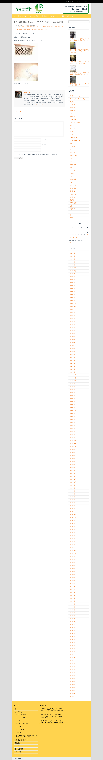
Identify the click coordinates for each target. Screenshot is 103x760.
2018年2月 (72, 541)
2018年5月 (72, 532)
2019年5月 (72, 497)
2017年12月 (73, 547)
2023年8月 (72, 351)
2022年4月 (72, 398)
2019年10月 (73, 482)
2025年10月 (73, 274)
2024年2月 (72, 333)
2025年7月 (72, 283)
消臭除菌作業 (73, 203)
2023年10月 (73, 345)
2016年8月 (72, 595)
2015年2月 (72, 648)
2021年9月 (72, 413)
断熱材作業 (73, 185)
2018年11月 (73, 514)
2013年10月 (73, 696)
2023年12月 (73, 339)
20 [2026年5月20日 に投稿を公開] (76, 237)
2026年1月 (72, 265)
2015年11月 (73, 622)
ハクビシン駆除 (35, 26)
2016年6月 (72, 601)
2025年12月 (73, 268)
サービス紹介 (23, 16)
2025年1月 (72, 300)
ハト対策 (18, 726)
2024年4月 (72, 327)
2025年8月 (72, 280)
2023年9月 (72, 348)
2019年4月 (72, 500)
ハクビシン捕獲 (28, 26)
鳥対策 (72, 218)
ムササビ (72, 149)
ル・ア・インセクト (43, 26)
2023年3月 (72, 366)
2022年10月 (73, 381)
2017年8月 (72, 559)
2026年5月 (72, 253)
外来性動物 (73, 164)
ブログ (52, 16)
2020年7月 (72, 455)
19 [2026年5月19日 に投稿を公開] (73, 237)
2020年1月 (72, 473)
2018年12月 (73, 512)
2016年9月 (72, 592)
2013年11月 (73, 693)
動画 (71, 161)
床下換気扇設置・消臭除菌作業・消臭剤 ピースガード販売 (26, 736)
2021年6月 (72, 422)
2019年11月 (73, 479)
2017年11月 (73, 550)
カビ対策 (72, 105)
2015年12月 (73, 619)
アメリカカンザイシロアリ (77, 99)
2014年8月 (72, 666)
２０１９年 (18, 26)
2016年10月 (73, 589)
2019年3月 (72, 503)
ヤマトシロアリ (74, 152)
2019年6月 (72, 494)
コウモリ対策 (20, 729)
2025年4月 (72, 291)
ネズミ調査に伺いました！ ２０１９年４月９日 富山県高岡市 (38, 22)
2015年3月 (72, 645)
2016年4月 (72, 607)
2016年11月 (73, 586)
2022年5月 (72, 396)
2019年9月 (72, 485)
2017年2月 (72, 577)
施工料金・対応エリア (35, 16)
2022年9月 (72, 384)
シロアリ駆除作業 (21, 714)
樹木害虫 (72, 197)
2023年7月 (72, 354)
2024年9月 (72, 312)
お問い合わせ (70, 16)
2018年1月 (72, 544)
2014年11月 (73, 657)
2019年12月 (73, 476)
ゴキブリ (72, 110)
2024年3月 (72, 330)
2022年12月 (73, 375)
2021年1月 (72, 437)
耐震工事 (72, 209)
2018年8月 (72, 523)
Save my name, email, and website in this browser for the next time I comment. (36, 154)
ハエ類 (72, 131)
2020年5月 (72, 461)
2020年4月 (72, 464)
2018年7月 (72, 526)
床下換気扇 (73, 179)
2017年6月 (72, 565)
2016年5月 (72, 604)
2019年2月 (72, 506)
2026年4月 (72, 256)
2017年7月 (72, 562)
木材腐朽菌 (73, 194)
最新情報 (72, 191)
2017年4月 (72, 571)
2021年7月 (72, 419)
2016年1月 (72, 616)
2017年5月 (72, 568)
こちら (85, 11)
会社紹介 (46, 16)
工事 (71, 176)
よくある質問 (60, 16)
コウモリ (72, 108)
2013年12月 (73, 690)
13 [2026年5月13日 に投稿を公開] (76, 235)
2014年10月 (73, 660)
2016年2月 (72, 613)
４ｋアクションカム (75, 96)
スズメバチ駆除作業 (22, 723)
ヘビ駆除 (18, 720)
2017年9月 (72, 556)
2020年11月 (73, 443)
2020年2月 (72, 470)
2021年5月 (72, 425)
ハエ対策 (18, 732)
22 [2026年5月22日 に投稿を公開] (82, 237)
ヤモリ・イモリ (74, 155)
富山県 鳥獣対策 (32, 28)
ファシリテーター (75, 140)
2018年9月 (72, 520)
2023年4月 (72, 363)
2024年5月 (72, 324)
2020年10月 (73, 446)
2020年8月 (72, 452)
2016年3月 (72, 610)
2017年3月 (72, 574)
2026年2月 (72, 262)
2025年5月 (72, 288)
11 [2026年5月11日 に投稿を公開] (70, 235)
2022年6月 (72, 393)
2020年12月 (73, 440)
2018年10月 (73, 517)
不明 (71, 158)
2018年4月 (72, 535)
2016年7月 (72, 598)
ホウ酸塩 (72, 146)
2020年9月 (72, 449)
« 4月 (69, 242)
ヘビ (71, 143)
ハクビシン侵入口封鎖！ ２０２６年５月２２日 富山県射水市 (52, 709)
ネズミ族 (72, 128)
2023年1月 (72, 372)
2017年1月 (72, 580)
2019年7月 (72, 491)
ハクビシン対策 (20, 717)
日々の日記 (73, 188)
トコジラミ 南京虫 (75, 122)
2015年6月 (72, 636)
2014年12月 (73, 654)
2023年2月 (72, 369)
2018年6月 (72, 529)
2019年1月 (72, 509)
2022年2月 (72, 404)
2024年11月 (73, 306)
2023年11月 (73, 342)
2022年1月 (72, 407)
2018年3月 (72, 538)
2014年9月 (72, 663)
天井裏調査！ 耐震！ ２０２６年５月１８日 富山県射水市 (52, 721)
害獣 (71, 167)
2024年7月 (72, 318)
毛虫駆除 (72, 200)
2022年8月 (72, 387)
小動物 (72, 173)
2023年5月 (72, 360)
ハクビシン (22, 26)
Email (43, 145)
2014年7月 (72, 669)
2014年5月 (72, 675)
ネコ (71, 125)
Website (44, 150)
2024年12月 (73, 303)
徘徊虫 (72, 182)
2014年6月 (72, 672)
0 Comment (63, 28)
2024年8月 (72, 315)
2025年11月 (73, 271)
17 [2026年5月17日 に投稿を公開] (88, 235)
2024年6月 (72, 321)
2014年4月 (72, 678)
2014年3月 (72, 681)
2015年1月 (72, 651)
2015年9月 (72, 627)
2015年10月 (73, 625)
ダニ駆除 (72, 116)
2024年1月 (72, 336)
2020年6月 (72, 458)
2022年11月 (73, 378)
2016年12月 (73, 583)
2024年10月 (73, 309)
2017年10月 (73, 553)
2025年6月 (72, 285)
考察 (71, 206)
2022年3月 (72, 401)
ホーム (15, 16)
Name (43, 140)
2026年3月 (72, 259)
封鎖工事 (72, 170)
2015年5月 (72, 639)
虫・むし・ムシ (74, 212)
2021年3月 (72, 431)
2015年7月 (72, 633)
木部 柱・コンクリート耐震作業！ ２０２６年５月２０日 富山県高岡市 (52, 715)
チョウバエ (73, 119)
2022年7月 (72, 390)
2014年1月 (72, 687)
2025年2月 (72, 297)
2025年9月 (72, 277)
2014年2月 (72, 684)
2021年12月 (73, 410)
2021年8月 (72, 416)
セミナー (72, 113)
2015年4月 (72, 642)
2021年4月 (72, 428)
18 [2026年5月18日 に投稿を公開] (70, 237)
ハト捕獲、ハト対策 (75, 137)
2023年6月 (72, 357)
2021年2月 (72, 434)
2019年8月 (72, 488)
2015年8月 (72, 630)
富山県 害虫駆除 (24, 28)
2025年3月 (72, 294)
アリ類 (72, 102)
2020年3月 (72, 467)
